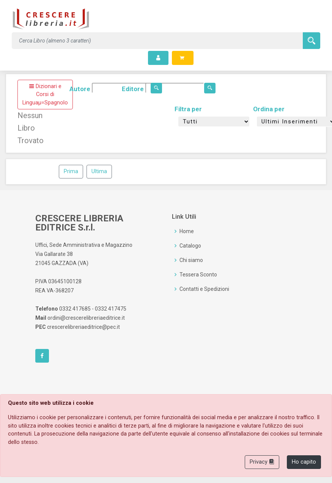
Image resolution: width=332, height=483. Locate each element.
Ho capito (304, 462)
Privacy (262, 462)
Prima (71, 171)
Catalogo (190, 245)
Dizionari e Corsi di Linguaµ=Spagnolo (45, 94)
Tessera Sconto (198, 274)
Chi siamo (191, 260)
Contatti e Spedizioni (204, 289)
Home (186, 231)
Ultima (99, 171)
